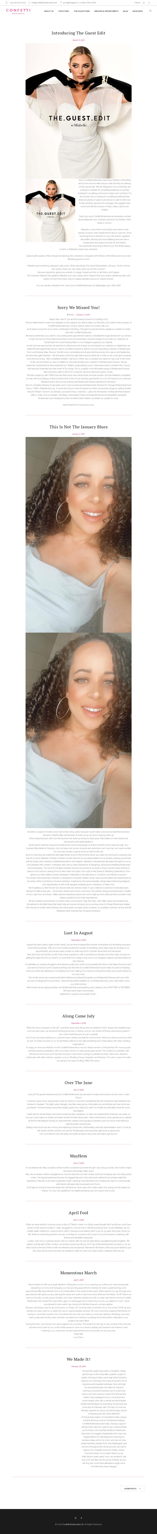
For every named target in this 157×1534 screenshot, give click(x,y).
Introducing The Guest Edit (78, 33)
